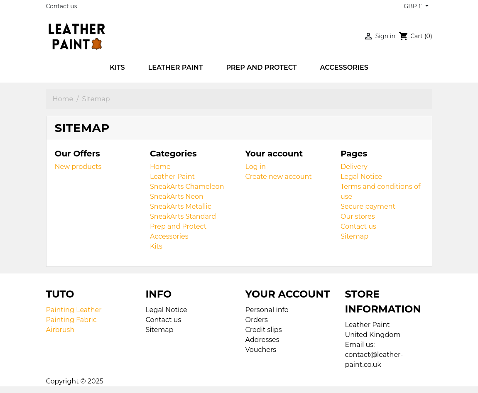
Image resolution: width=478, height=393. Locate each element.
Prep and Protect (178, 226)
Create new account (278, 177)
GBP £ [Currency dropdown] (414, 6)
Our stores (358, 216)
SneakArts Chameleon (187, 186)
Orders (256, 320)
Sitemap (354, 236)
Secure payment (368, 206)
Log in (255, 167)
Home (160, 167)
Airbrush (60, 330)
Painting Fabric (71, 320)
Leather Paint (172, 177)
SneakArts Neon (176, 196)
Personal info (267, 310)
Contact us (61, 6)
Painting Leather (74, 310)
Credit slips (263, 330)
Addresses (262, 340)
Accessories (169, 236)
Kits (156, 246)
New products (78, 167)
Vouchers (261, 350)
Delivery (354, 167)
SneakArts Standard (183, 216)
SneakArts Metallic (180, 206)
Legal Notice (361, 177)
